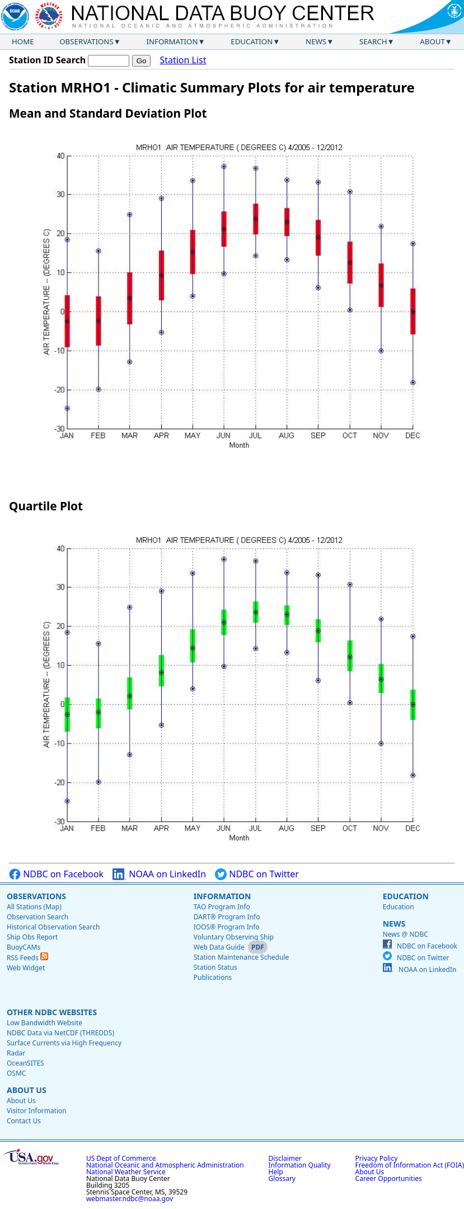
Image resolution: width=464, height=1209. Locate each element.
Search (373, 41)
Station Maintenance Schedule (241, 957)
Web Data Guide (219, 947)
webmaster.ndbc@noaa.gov (129, 1198)
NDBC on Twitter (257, 874)
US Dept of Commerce (121, 1158)
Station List (183, 60)
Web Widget (26, 968)
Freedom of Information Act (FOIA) (409, 1165)
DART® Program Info (227, 917)
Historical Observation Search (53, 927)
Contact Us (24, 1121)
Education (252, 41)
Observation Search (37, 917)
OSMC (16, 1073)
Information (172, 41)
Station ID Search (47, 60)
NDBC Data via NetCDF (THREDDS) (60, 1033)
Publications (213, 977)
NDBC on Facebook (56, 874)
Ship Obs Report (32, 937)
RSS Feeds (27, 957)
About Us (26, 1090)
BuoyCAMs (23, 947)
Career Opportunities (388, 1178)
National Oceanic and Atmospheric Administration (165, 1165)
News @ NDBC (405, 934)
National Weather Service (126, 1172)
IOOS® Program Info (227, 927)
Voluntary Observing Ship (234, 937)
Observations (86, 41)
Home (23, 41)
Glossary (282, 1178)
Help (276, 1172)
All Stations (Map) (34, 907)
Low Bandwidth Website (44, 1022)
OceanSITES (25, 1063)
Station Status (215, 967)
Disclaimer (285, 1158)
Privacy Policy (376, 1158)
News (316, 41)
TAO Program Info (222, 907)
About (432, 41)
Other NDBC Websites (52, 1012)
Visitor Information (37, 1110)
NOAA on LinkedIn (159, 874)
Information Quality (300, 1165)
